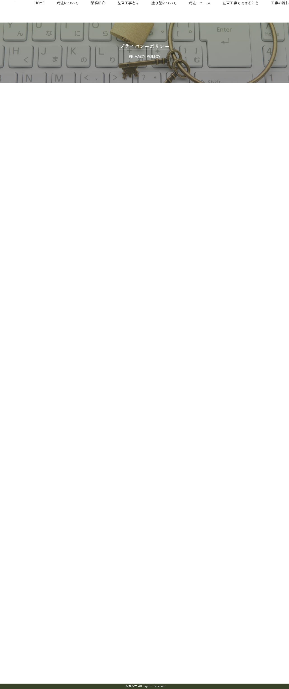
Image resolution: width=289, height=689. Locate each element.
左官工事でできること (238, 14)
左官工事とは (126, 14)
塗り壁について (161, 14)
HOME (40, 14)
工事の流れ (278, 14)
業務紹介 (96, 14)
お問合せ (271, 6)
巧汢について (67, 14)
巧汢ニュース (197, 14)
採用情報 (233, 6)
